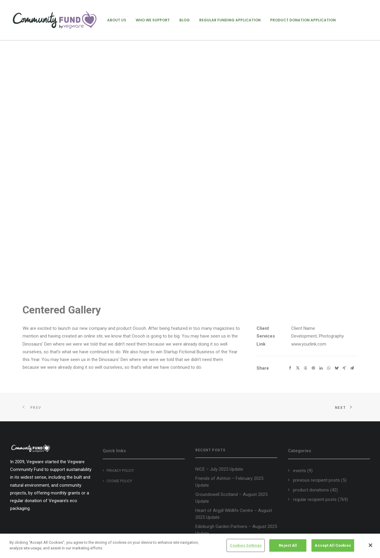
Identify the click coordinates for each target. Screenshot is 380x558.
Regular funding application (230, 20)
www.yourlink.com (308, 344)
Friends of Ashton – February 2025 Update (229, 482)
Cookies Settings (246, 545)
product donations (311, 490)
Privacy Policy (120, 471)
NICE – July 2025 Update (219, 469)
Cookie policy (119, 481)
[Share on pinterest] (313, 368)
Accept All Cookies (333, 545)
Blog (184, 20)
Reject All (288, 545)
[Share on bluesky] (336, 368)
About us (116, 20)
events (299, 470)
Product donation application (303, 20)
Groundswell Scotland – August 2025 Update (231, 498)
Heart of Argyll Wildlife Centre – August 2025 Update (233, 514)
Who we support (153, 20)
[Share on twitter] (297, 368)
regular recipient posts (315, 499)
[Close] (370, 545)
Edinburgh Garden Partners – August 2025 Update (236, 530)
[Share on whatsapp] (328, 368)
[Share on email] (351, 368)
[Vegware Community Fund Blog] (54, 20)
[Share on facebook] (290, 368)
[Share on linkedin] (320, 368)
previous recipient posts (316, 480)
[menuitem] (116, 20)
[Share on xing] (344, 368)
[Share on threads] (305, 368)
